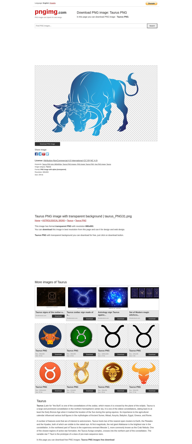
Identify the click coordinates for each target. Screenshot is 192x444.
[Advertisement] (96, 48)
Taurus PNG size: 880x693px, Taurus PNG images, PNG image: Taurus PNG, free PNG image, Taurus (76, 164)
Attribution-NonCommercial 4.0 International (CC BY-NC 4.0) (70, 161)
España (52, 3)
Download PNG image (47, 144)
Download (58, 316)
